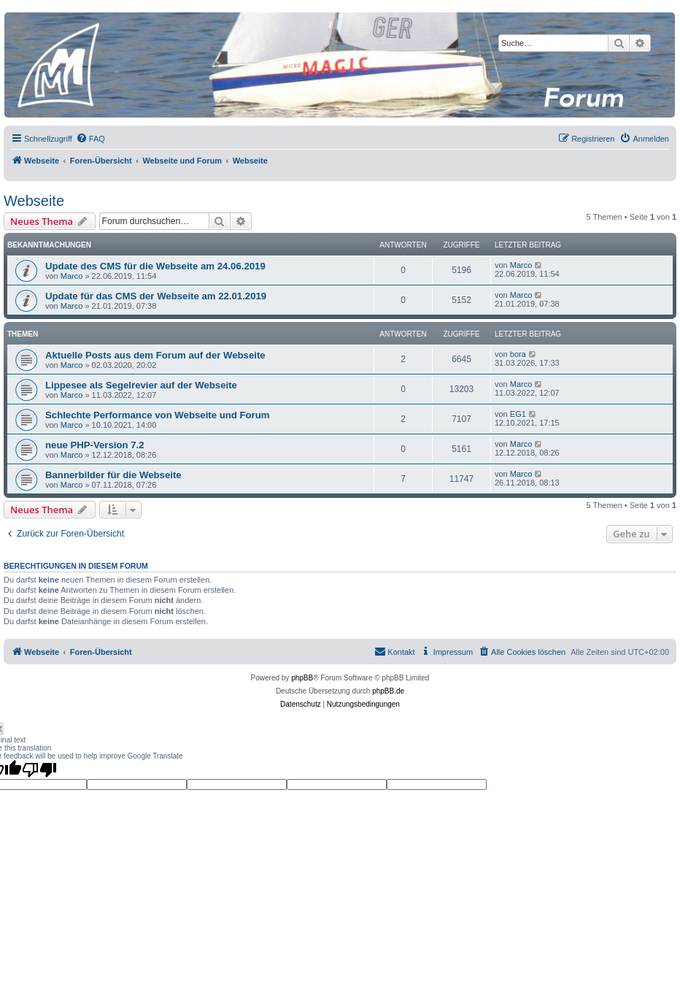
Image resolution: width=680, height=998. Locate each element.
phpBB (302, 678)
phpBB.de (388, 691)
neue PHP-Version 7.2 (94, 444)
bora (518, 354)
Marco (72, 276)
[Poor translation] (39, 769)
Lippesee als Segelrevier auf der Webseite (141, 385)
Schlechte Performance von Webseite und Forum (157, 415)
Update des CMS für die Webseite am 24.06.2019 (155, 266)
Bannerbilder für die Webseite (113, 474)
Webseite (34, 201)
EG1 (518, 414)
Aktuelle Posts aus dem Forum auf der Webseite (155, 355)
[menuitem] (90, 138)
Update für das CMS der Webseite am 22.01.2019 (155, 296)
